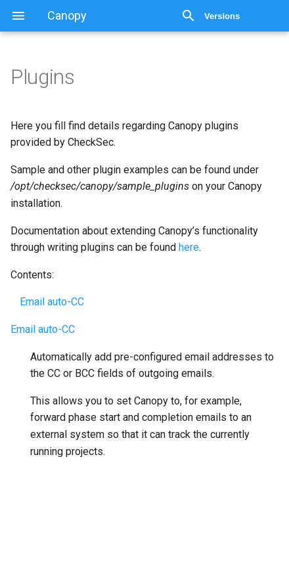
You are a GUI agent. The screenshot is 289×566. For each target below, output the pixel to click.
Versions (222, 16)
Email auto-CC (52, 301)
